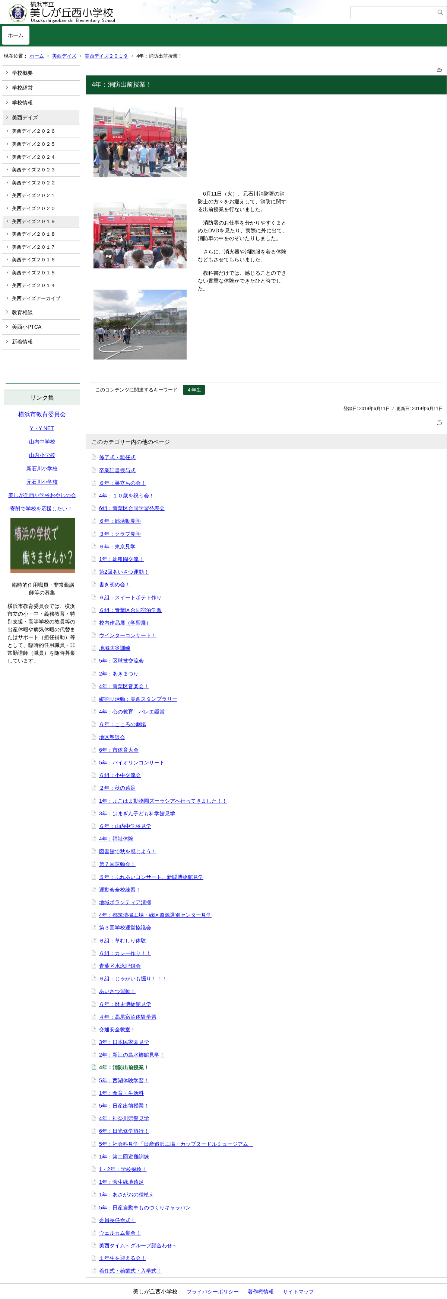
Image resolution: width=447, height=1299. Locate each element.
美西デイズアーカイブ (36, 298)
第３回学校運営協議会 (125, 928)
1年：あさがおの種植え (126, 1195)
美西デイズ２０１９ (106, 56)
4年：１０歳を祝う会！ (126, 496)
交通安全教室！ (117, 1029)
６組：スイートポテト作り (130, 597)
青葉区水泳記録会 (120, 966)
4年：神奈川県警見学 (124, 1118)
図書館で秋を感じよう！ (127, 851)
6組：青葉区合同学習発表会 (132, 508)
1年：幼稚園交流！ (121, 559)
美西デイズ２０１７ (34, 247)
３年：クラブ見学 (120, 534)
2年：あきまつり (119, 674)
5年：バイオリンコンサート (132, 762)
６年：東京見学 (117, 546)
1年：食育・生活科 (121, 1093)
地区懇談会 (112, 737)
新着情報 (22, 342)
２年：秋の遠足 (117, 788)
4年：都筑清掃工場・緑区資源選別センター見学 (155, 915)
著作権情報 (261, 1292)
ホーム (15, 35)
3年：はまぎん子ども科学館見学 (137, 813)
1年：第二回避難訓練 (124, 1157)
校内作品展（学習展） (125, 623)
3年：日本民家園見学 (124, 1042)
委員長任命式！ (117, 1220)
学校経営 (22, 88)
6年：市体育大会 (119, 750)
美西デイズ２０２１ (34, 195)
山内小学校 (42, 455)
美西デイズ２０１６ (34, 259)
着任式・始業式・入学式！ (130, 1271)
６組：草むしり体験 (122, 941)
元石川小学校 (42, 482)
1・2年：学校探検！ (123, 1169)
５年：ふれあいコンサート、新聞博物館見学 (151, 877)
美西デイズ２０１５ (34, 272)
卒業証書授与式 (117, 470)
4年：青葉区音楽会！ (124, 686)
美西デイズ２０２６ (34, 131)
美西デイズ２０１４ (34, 285)
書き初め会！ (114, 584)
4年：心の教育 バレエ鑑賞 (132, 712)
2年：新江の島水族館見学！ (132, 1055)
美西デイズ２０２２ (34, 183)
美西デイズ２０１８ (34, 234)
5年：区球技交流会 (121, 661)
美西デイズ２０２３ (34, 170)
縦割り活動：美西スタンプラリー (138, 699)
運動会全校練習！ (120, 890)
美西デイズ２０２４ (34, 157)
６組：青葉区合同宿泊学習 (130, 610)
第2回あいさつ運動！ (124, 572)
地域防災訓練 (114, 648)
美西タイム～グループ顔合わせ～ (138, 1245)
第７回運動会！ (117, 864)
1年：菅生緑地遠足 (121, 1182)
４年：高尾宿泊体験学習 (127, 1017)
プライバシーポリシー (213, 1292)
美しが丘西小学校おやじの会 (42, 495)
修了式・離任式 (117, 457)
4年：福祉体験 (116, 839)
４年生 (194, 390)
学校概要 (22, 73)
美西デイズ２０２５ (34, 144)
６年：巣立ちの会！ (122, 483)
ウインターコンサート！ (127, 635)
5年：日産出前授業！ (124, 1106)
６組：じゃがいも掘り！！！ (133, 978)
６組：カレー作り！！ (125, 953)
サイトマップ (298, 1292)
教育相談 (22, 312)
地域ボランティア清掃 (125, 902)
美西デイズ (64, 56)
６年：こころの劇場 (122, 724)
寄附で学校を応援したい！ (41, 509)
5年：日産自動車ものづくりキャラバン (145, 1208)
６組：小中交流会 (120, 775)
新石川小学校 (42, 468)
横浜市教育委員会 (42, 414)
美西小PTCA (26, 327)
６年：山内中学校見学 (125, 826)
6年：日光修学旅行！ (124, 1131)
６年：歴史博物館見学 (125, 1004)
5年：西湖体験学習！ (124, 1080)
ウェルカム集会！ (120, 1233)
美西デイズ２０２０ (34, 208)
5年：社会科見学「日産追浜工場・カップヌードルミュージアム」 (176, 1144)
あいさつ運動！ (117, 991)
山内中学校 (42, 442)
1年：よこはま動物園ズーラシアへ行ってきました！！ (163, 801)
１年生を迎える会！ (122, 1258)
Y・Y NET (42, 428)
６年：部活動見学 (120, 521)
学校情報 (22, 103)
